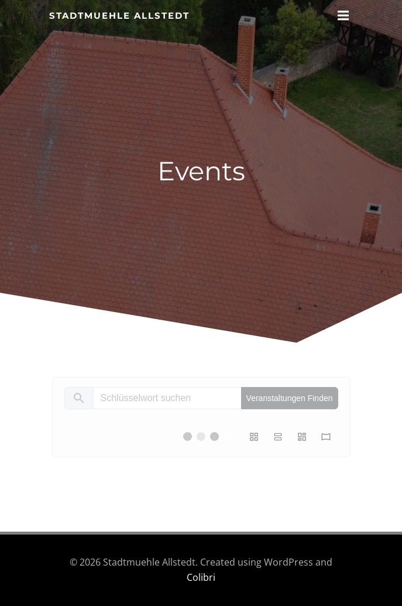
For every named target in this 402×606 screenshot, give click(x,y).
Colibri (201, 577)
